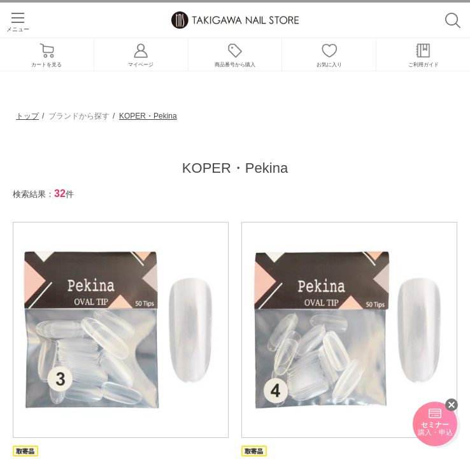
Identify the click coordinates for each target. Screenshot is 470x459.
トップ (27, 116)
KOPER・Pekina (148, 116)
